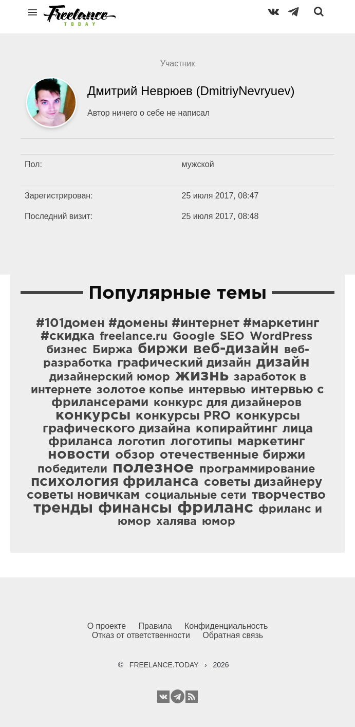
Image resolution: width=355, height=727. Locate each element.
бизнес (66, 350)
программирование (257, 469)
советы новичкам (83, 495)
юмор (218, 522)
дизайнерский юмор (109, 377)
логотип (141, 442)
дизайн (283, 362)
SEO (232, 337)
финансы (135, 508)
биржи (163, 349)
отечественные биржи (232, 455)
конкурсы (92, 415)
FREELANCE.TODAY (164, 665)
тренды (63, 508)
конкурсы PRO (183, 416)
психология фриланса (115, 482)
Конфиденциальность (226, 626)
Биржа (112, 350)
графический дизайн (184, 363)
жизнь (202, 376)
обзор (135, 455)
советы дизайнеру (263, 482)
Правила (155, 626)
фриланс (215, 508)
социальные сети (196, 495)
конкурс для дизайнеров (228, 403)
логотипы (201, 441)
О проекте (106, 626)
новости (79, 454)
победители (72, 469)
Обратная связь (232, 635)
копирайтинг (236, 428)
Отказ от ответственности (141, 635)
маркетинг (271, 441)
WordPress (281, 337)
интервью (217, 390)
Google (194, 337)
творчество (289, 495)
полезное (153, 468)
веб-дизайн (236, 349)
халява (176, 522)
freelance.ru (133, 337)
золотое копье (140, 390)
